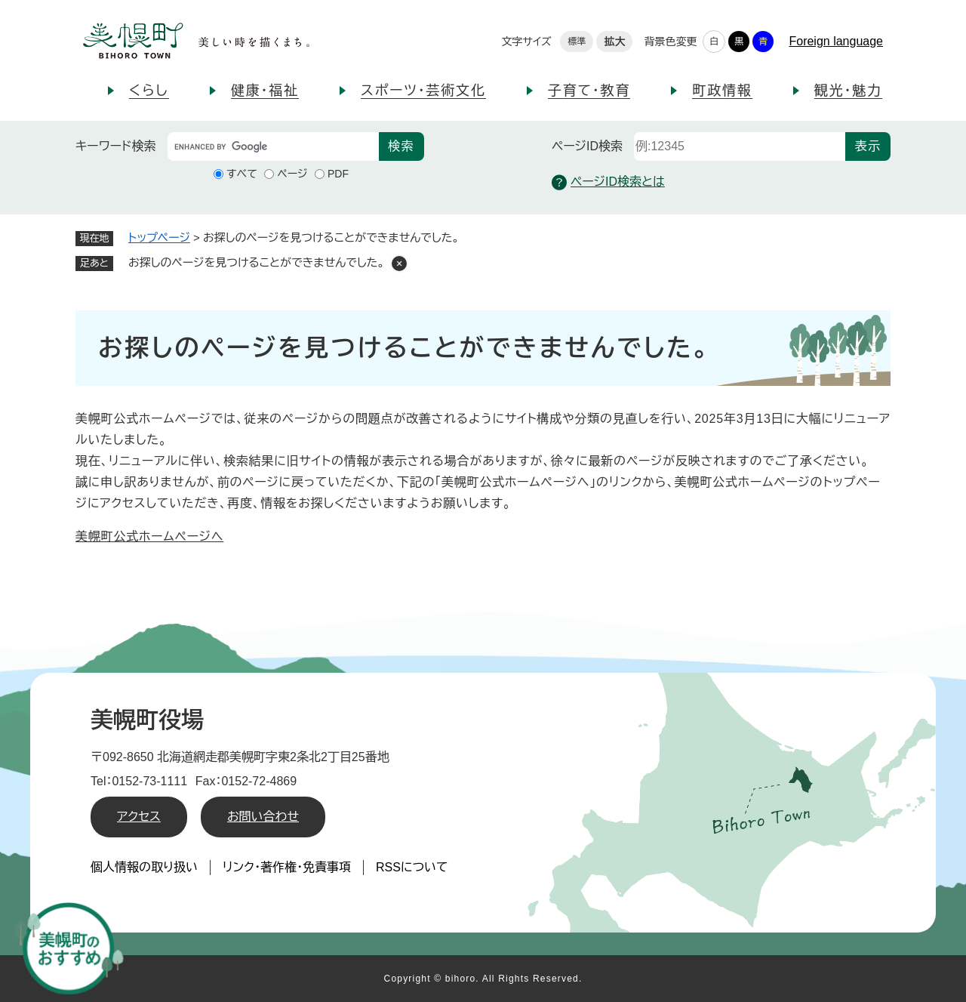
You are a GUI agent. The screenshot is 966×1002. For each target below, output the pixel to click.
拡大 (614, 41)
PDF (338, 174)
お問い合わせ (263, 816)
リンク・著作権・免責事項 (287, 867)
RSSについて (412, 867)
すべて (241, 174)
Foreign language (836, 41)
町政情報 (722, 90)
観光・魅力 (848, 90)
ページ (292, 174)
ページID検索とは (608, 182)
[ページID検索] (739, 146)
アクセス (139, 816)
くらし (149, 90)
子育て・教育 (589, 90)
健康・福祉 (265, 90)
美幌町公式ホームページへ (149, 536)
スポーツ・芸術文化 (423, 90)
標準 (577, 41)
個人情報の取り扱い (144, 867)
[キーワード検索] (273, 146)
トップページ (159, 237)
